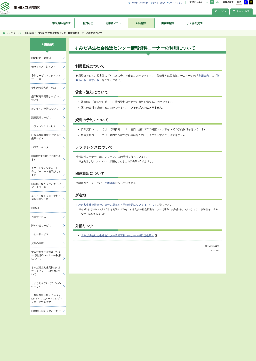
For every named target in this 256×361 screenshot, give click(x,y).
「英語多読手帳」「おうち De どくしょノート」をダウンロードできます (46, 298)
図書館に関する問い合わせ (46, 310)
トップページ (13, 33)
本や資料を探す (61, 23)
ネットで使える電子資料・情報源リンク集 (46, 197)
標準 (239, 2)
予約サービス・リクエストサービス (46, 77)
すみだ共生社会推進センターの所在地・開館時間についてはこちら (115, 204)
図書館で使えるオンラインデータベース (46, 185)
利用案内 (141, 23)
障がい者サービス (41, 225)
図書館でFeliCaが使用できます (46, 158)
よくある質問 (194, 23)
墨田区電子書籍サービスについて (46, 98)
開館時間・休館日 (41, 57)
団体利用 (36, 208)
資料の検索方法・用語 (43, 87)
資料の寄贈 (37, 243)
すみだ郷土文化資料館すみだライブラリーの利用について (46, 271)
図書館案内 (167, 23)
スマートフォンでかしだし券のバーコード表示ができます (46, 171)
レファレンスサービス (43, 126)
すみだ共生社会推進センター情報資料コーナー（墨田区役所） (117, 235)
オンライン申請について (44, 108)
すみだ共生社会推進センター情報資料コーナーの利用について (46, 255)
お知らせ (88, 23)
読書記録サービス (41, 117)
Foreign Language (139, 2)
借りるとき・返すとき (43, 66)
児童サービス (38, 216)
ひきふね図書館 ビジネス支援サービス (46, 136)
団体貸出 (109, 183)
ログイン (220, 11)
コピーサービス (39, 234)
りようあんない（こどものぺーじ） (46, 285)
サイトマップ (176, 2)
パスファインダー (41, 147)
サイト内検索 (158, 2)
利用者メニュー (114, 23)
